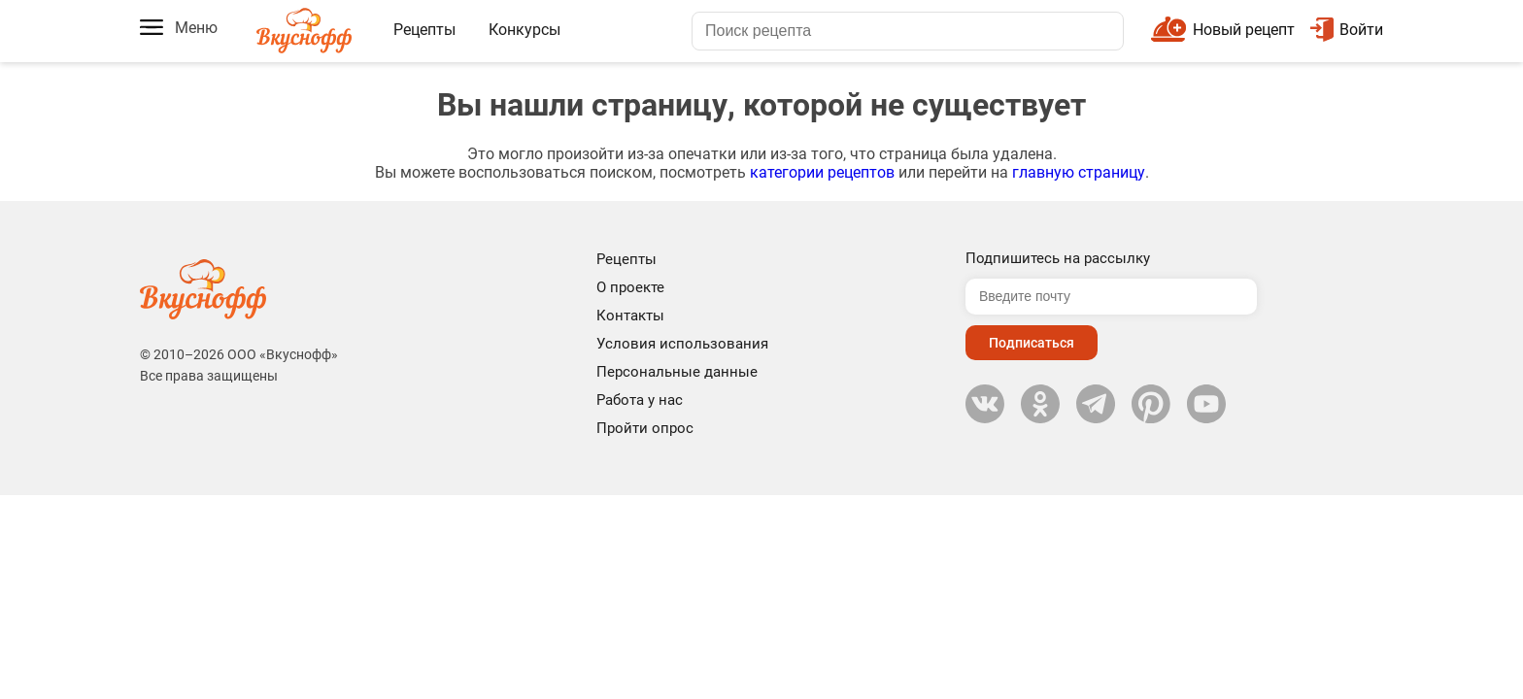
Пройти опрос (645, 428)
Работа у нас (639, 400)
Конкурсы (524, 29)
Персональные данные (677, 372)
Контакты (630, 315)
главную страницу (1078, 172)
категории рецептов (822, 172)
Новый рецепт (1244, 29)
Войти (1346, 29)
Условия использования (682, 343)
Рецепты (424, 29)
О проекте (630, 287)
